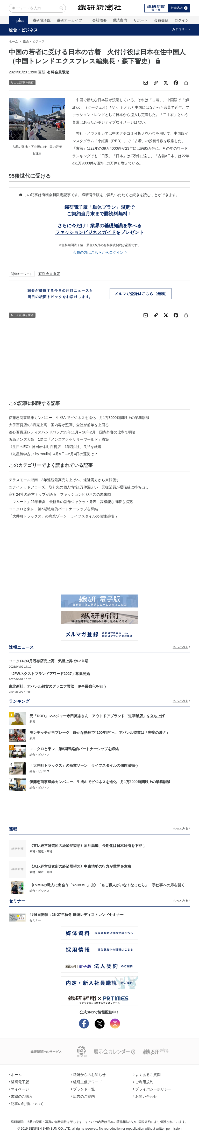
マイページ (19, 1089)
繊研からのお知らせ (88, 1075)
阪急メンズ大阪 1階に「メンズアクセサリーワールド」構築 (59, 439)
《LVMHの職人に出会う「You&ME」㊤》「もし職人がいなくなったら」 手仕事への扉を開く (107, 885)
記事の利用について (26, 1104)
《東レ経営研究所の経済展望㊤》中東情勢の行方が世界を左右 (80, 866)
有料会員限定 (49, 274)
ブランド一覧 (83, 1089)
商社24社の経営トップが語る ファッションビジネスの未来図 (60, 494)
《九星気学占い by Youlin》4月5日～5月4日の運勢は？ (53, 454)
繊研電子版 (42, 20)
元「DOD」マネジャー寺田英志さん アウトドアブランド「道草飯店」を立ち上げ (97, 716)
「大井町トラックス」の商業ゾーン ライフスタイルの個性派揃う (63, 516)
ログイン (181, 20)
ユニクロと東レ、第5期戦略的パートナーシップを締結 (53, 509)
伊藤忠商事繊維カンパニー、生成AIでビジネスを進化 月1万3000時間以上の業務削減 (79, 418)
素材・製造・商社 (41, 851)
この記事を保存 (22, 82)
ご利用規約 (143, 1082)
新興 (32, 721)
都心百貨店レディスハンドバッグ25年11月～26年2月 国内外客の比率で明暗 (72, 432)
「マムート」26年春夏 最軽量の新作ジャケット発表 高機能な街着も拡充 (71, 502)
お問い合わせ (145, 1096)
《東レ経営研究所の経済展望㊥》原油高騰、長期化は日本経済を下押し (88, 846)
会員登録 (161, 20)
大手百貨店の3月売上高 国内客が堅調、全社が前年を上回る (59, 425)
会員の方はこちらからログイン (99, 252)
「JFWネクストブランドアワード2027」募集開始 (49, 674)
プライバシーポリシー (152, 1089)
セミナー (35, 920)
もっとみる (181, 647)
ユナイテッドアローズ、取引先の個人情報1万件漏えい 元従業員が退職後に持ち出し (79, 487)
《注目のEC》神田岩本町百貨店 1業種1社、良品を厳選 (55, 447)
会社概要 (99, 20)
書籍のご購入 (21, 1096)
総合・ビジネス (23, 29)
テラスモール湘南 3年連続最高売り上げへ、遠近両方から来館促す (64, 480)
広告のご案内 (83, 1096)
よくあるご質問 (147, 1075)
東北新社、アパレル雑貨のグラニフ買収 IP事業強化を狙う (57, 686)
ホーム (13, 41)
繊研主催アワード (86, 1082)
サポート (140, 20)
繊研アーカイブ (69, 20)
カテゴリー (181, 29)
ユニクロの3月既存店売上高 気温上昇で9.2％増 (48, 661)
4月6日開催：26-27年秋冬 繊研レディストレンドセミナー (77, 915)
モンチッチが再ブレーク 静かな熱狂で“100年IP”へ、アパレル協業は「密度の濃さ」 (100, 732)
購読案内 (120, 20)
